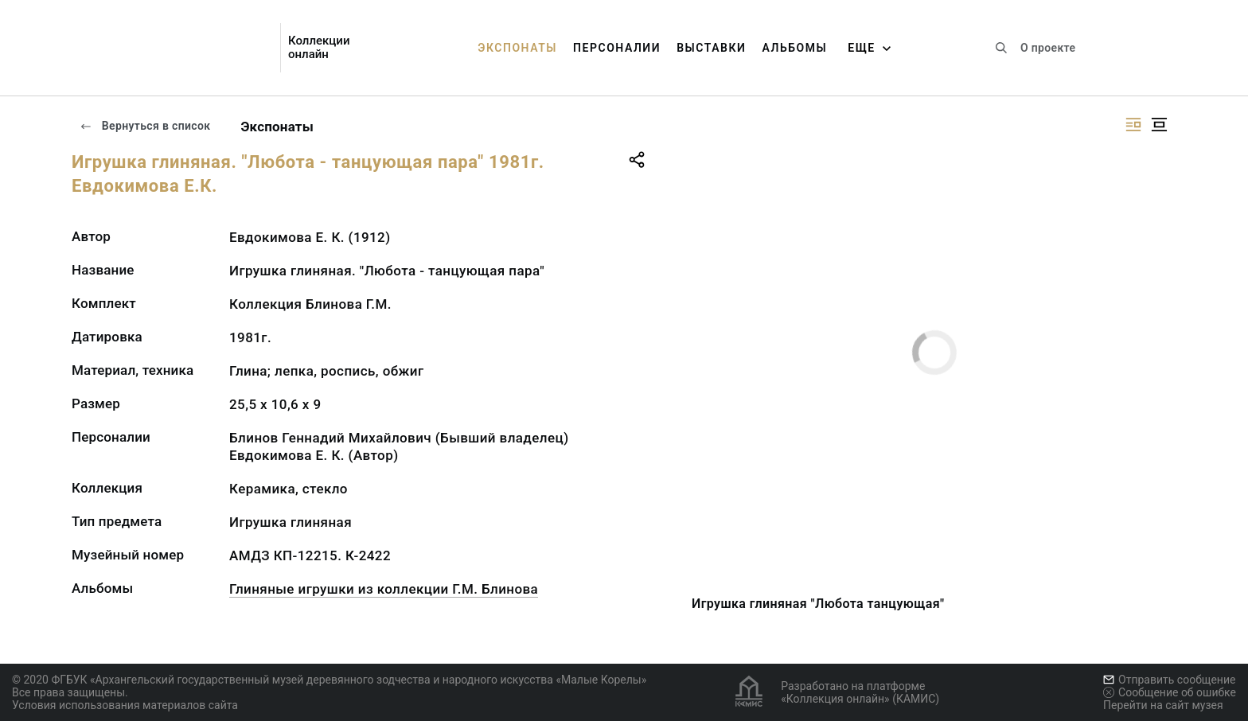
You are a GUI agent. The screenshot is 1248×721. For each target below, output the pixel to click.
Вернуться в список (145, 125)
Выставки (711, 47)
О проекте (1047, 47)
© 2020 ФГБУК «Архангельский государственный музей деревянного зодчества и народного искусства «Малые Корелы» (329, 679)
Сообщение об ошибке (1169, 692)
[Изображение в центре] (1159, 124)
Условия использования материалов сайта (125, 705)
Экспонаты (517, 47)
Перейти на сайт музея (1163, 705)
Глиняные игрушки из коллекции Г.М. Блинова (383, 589)
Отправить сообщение (1169, 679)
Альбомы (794, 47)
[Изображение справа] (1133, 124)
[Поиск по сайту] (1001, 47)
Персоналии (617, 47)
